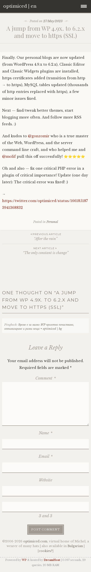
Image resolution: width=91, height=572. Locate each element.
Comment (45, 378)
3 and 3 (45, 516)
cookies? (45, 551)
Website (45, 480)
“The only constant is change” (45, 250)
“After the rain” (45, 236)
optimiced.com (35, 541)
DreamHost (52, 560)
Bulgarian (75, 546)
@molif (9, 156)
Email (46, 456)
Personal (52, 222)
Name (45, 433)
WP (24, 560)
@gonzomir (38, 136)
